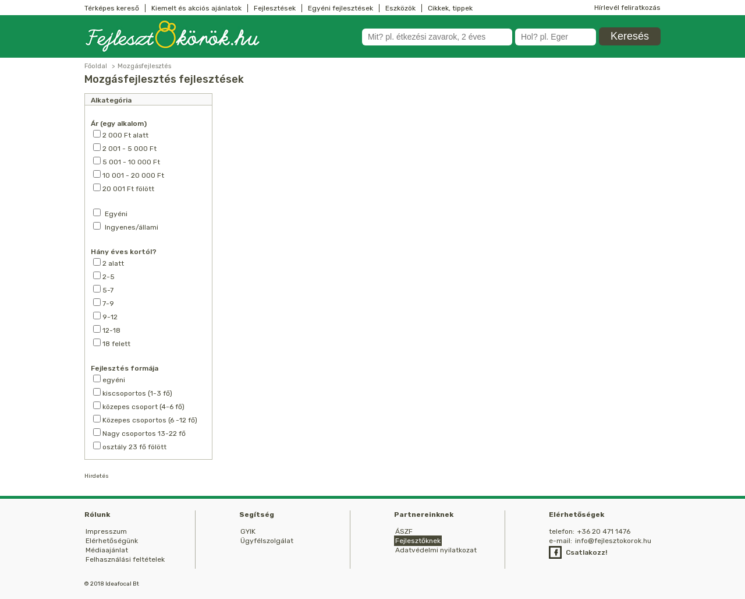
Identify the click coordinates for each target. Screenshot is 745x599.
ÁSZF (404, 531)
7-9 (103, 303)
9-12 (105, 316)
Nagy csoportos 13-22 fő (139, 433)
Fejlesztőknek (418, 541)
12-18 (106, 329)
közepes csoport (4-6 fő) (139, 406)
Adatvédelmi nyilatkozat (436, 550)
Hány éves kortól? (124, 252)
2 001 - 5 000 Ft (125, 148)
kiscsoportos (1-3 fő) (132, 392)
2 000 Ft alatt (120, 134)
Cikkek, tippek (450, 8)
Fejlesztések (275, 8)
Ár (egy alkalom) (119, 123)
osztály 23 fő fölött (129, 446)
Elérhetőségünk (112, 541)
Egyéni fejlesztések (340, 8)
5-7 (103, 289)
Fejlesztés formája (124, 368)
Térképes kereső (111, 8)
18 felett (111, 343)
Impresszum (106, 531)
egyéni (109, 379)
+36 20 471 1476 (603, 531)
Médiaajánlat (107, 550)
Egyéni (116, 214)
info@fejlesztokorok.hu (613, 541)
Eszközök (400, 8)
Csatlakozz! (586, 552)
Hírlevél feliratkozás (627, 7)
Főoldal (95, 66)
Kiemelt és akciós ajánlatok (196, 8)
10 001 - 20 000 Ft (128, 174)
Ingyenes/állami (131, 227)
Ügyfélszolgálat (266, 541)
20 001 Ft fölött (123, 188)
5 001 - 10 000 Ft (126, 161)
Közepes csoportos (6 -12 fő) (145, 419)
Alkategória (111, 100)
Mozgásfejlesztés (144, 66)
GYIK (248, 531)
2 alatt (108, 262)
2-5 (104, 276)
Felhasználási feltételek (125, 559)
